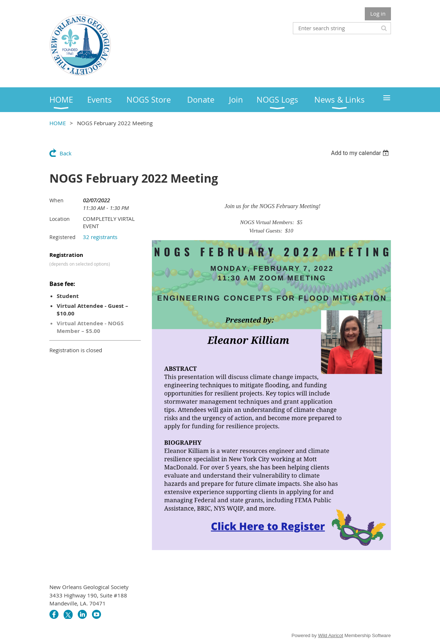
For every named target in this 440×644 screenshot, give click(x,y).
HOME (57, 123)
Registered (62, 237)
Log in (377, 13)
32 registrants (100, 236)
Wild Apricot (330, 635)
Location (59, 218)
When (56, 200)
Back (66, 153)
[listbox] (361, 153)
